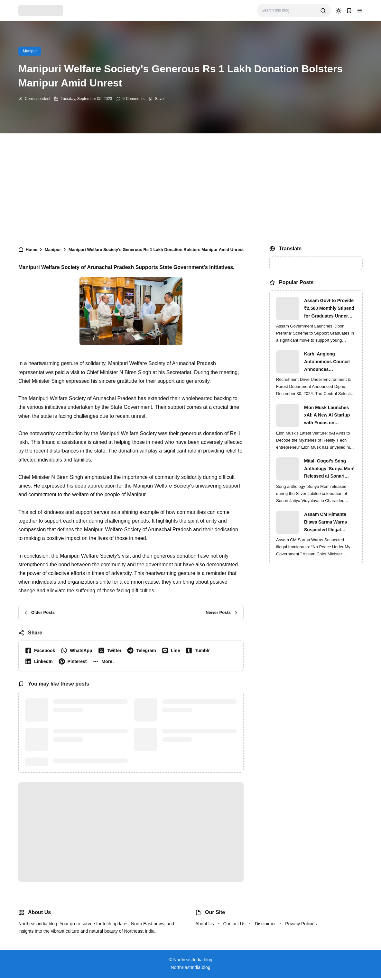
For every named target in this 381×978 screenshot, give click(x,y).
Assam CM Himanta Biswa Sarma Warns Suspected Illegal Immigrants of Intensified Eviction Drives (325, 523)
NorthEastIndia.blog (190, 967)
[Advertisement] (190, 188)
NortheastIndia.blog (192, 959)
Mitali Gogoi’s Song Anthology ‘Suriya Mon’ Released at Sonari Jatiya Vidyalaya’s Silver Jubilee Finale (329, 469)
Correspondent (37, 98)
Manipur (30, 51)
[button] (360, 10)
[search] (323, 10)
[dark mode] (338, 10)
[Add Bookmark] (155, 98)
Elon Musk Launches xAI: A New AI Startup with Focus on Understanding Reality (328, 416)
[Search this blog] (288, 10)
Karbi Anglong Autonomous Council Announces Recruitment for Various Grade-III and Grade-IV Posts (329, 362)
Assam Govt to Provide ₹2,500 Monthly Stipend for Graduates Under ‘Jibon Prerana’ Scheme (329, 309)
